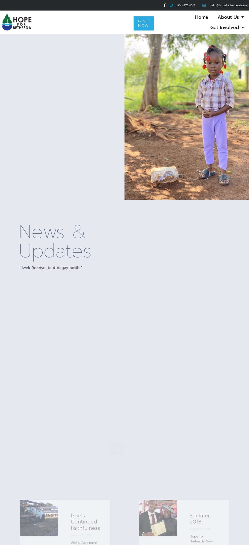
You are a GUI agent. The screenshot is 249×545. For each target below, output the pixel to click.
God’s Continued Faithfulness (85, 522)
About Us (231, 17)
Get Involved (227, 27)
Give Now (143, 23)
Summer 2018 (200, 519)
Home (201, 17)
